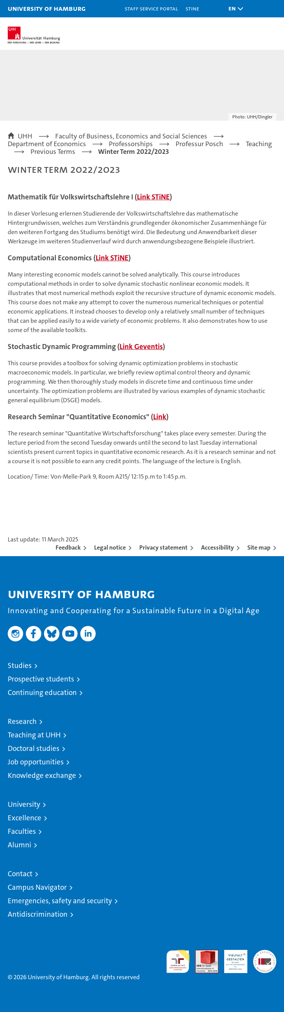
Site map (258, 547)
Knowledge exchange (42, 775)
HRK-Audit (231, 958)
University (24, 804)
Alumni (19, 845)
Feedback (68, 547)
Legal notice (110, 547)
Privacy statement (163, 547)
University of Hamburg (47, 8)
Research (22, 721)
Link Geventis (141, 346)
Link (159, 417)
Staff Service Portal (151, 8)
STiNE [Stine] (192, 8)
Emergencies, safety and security (60, 901)
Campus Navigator (37, 887)
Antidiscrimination (38, 914)
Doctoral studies (33, 748)
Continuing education (42, 692)
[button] (233, 8)
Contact (20, 874)
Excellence (24, 818)
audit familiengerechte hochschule (177, 961)
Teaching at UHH (34, 735)
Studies (20, 665)
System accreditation (264, 958)
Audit (202, 954)
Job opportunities (36, 762)
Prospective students (41, 679)
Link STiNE (153, 197)
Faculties (22, 831)
